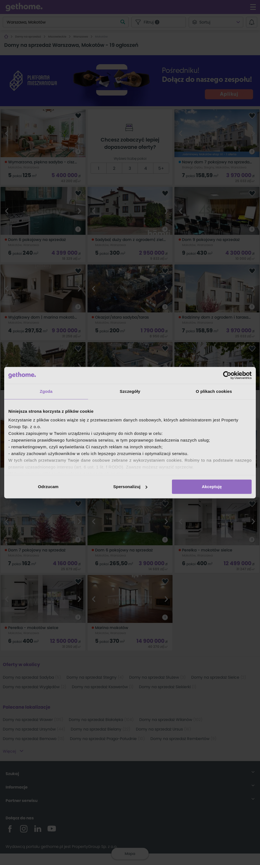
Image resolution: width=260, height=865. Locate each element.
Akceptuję (212, 486)
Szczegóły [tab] (130, 391)
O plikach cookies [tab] (214, 391)
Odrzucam (48, 486)
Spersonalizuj (130, 486)
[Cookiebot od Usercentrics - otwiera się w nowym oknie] (227, 375)
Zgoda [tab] (46, 391)
